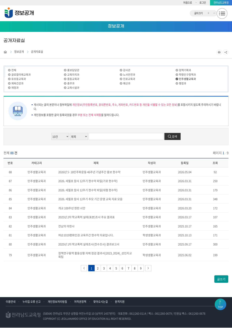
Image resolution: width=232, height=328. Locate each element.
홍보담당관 (73, 70)
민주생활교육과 (187, 79)
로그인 (202, 2)
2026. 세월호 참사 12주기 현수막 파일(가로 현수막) (87, 181)
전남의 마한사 (66, 226)
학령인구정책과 (187, 75)
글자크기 (198, 13)
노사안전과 (129, 75)
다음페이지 (148, 268)
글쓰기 (221, 279)
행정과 (182, 83)
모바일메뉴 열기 (222, 13)
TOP (220, 311)
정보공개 (19, 52)
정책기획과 (185, 70)
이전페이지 (84, 268)
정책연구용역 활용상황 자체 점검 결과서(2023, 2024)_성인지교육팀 (95, 255)
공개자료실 (37, 52)
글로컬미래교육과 (21, 75)
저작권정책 (80, 302)
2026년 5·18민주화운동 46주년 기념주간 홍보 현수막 (89, 172)
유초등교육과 (18, 79)
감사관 (126, 70)
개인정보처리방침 (57, 302)
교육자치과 (73, 75)
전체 (13, 70)
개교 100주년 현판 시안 (71, 208)
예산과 (126, 83)
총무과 (70, 83)
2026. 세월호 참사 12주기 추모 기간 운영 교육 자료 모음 (90, 199)
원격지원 (120, 302)
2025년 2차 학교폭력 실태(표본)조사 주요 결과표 (86, 217)
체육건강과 (17, 83)
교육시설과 (73, 88)
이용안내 (10, 302)
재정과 (15, 88)
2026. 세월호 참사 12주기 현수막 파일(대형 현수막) (87, 190)
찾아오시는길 (100, 302)
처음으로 (187, 2)
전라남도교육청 (221, 2)
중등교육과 (73, 79)
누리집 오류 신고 (32, 302)
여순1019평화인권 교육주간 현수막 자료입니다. (86, 235)
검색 (174, 137)
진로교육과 (129, 79)
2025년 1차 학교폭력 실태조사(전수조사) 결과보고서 (88, 244)
